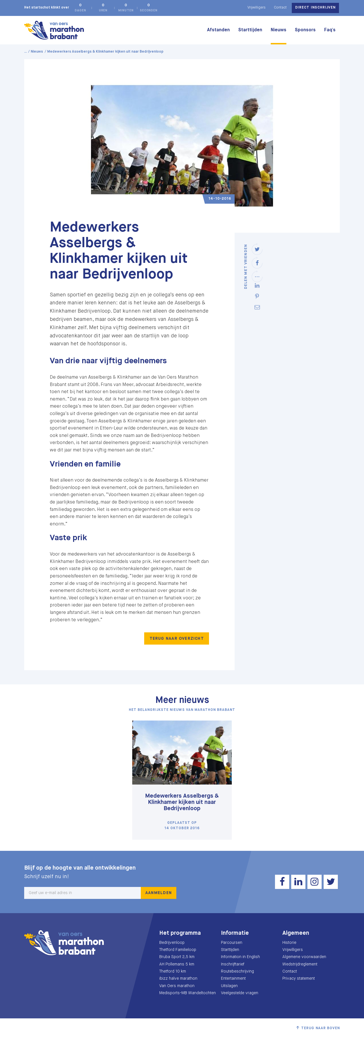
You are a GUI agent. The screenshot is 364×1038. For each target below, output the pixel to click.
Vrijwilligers (256, 7)
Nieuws (278, 30)
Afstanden (218, 30)
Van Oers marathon (177, 986)
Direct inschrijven (315, 7)
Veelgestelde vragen (239, 993)
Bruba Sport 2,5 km (177, 957)
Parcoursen (231, 943)
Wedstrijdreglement (299, 964)
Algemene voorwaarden (304, 957)
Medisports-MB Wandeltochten (187, 993)
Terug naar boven (320, 1028)
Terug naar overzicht (177, 639)
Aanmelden (158, 893)
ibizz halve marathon (178, 979)
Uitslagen (229, 986)
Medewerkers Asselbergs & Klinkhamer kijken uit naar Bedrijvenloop (182, 802)
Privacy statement (298, 979)
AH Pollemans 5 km (176, 964)
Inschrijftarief (232, 964)
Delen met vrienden (246, 266)
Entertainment (233, 979)
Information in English (240, 957)
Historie (289, 943)
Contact (280, 7)
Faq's (330, 30)
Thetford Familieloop (177, 950)
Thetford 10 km (172, 971)
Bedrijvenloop (172, 943)
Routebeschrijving (237, 971)
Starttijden (250, 30)
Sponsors (305, 30)
